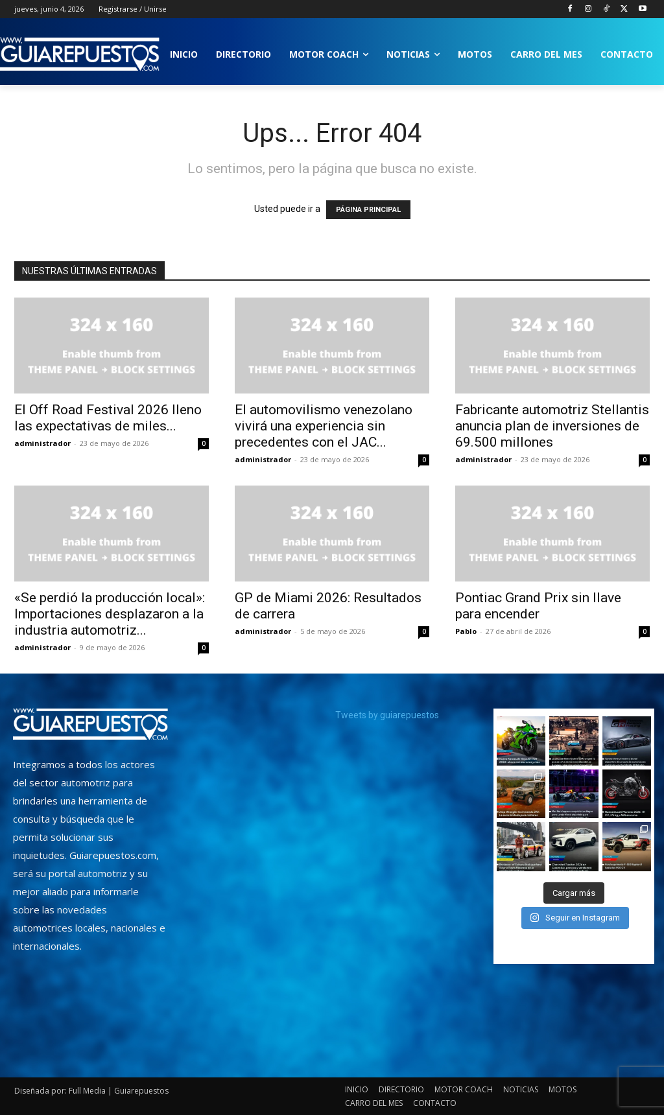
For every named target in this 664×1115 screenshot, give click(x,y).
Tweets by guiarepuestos (387, 715)
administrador (42, 443)
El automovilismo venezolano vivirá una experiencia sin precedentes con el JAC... (323, 426)
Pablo (466, 631)
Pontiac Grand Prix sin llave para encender (538, 606)
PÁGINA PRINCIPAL (368, 209)
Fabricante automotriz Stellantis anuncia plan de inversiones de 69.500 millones (552, 426)
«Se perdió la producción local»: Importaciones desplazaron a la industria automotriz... (109, 614)
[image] (90, 724)
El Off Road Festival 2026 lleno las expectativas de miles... (108, 418)
